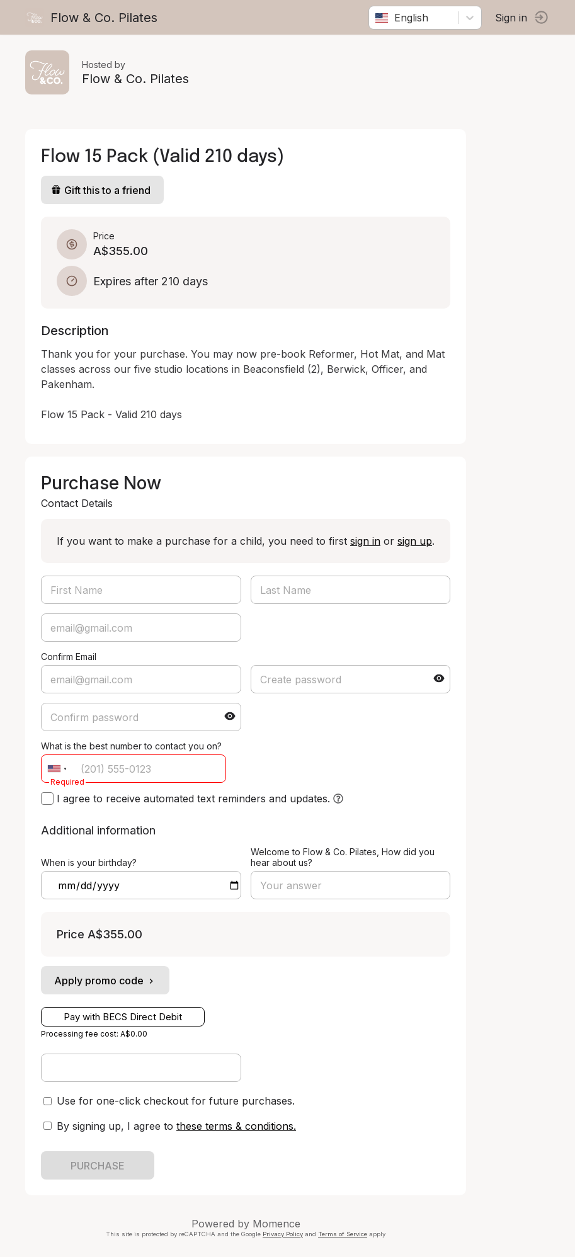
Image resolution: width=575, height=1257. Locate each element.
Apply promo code (105, 980)
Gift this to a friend (101, 190)
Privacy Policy (283, 1234)
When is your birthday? (89, 862)
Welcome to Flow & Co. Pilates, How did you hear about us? (343, 857)
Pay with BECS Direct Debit (123, 1017)
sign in (365, 541)
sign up (414, 541)
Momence (276, 1223)
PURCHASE (98, 1165)
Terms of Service (342, 1234)
